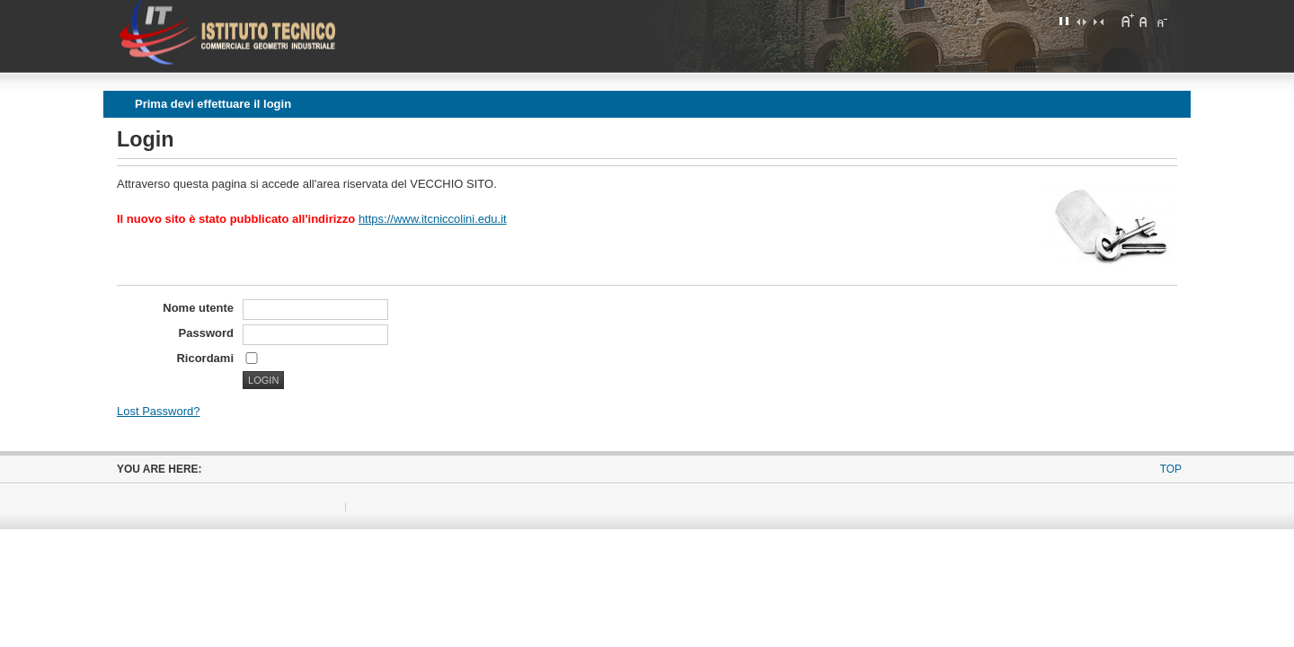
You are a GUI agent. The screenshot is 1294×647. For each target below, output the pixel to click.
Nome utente (198, 308)
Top (1171, 469)
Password (206, 333)
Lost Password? (158, 411)
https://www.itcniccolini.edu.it (433, 219)
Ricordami (205, 358)
